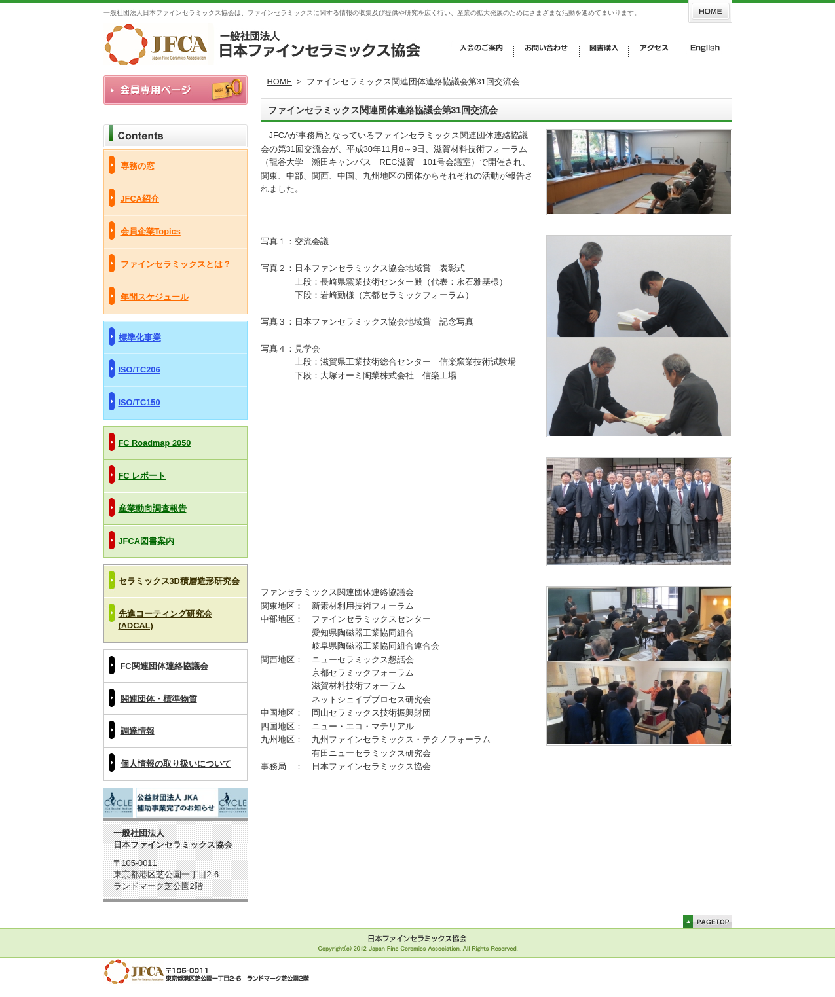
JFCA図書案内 (146, 541)
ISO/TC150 (139, 402)
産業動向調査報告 (153, 508)
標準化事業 (140, 337)
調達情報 (138, 731)
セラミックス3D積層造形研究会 (179, 581)
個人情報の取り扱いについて (176, 764)
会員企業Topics (151, 231)
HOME (279, 81)
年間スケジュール (155, 297)
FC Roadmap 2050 (155, 443)
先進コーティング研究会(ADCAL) (165, 619)
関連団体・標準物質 (159, 699)
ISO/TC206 (139, 369)
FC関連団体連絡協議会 (164, 666)
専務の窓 (138, 166)
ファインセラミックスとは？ (176, 264)
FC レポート (142, 475)
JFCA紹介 (140, 199)
